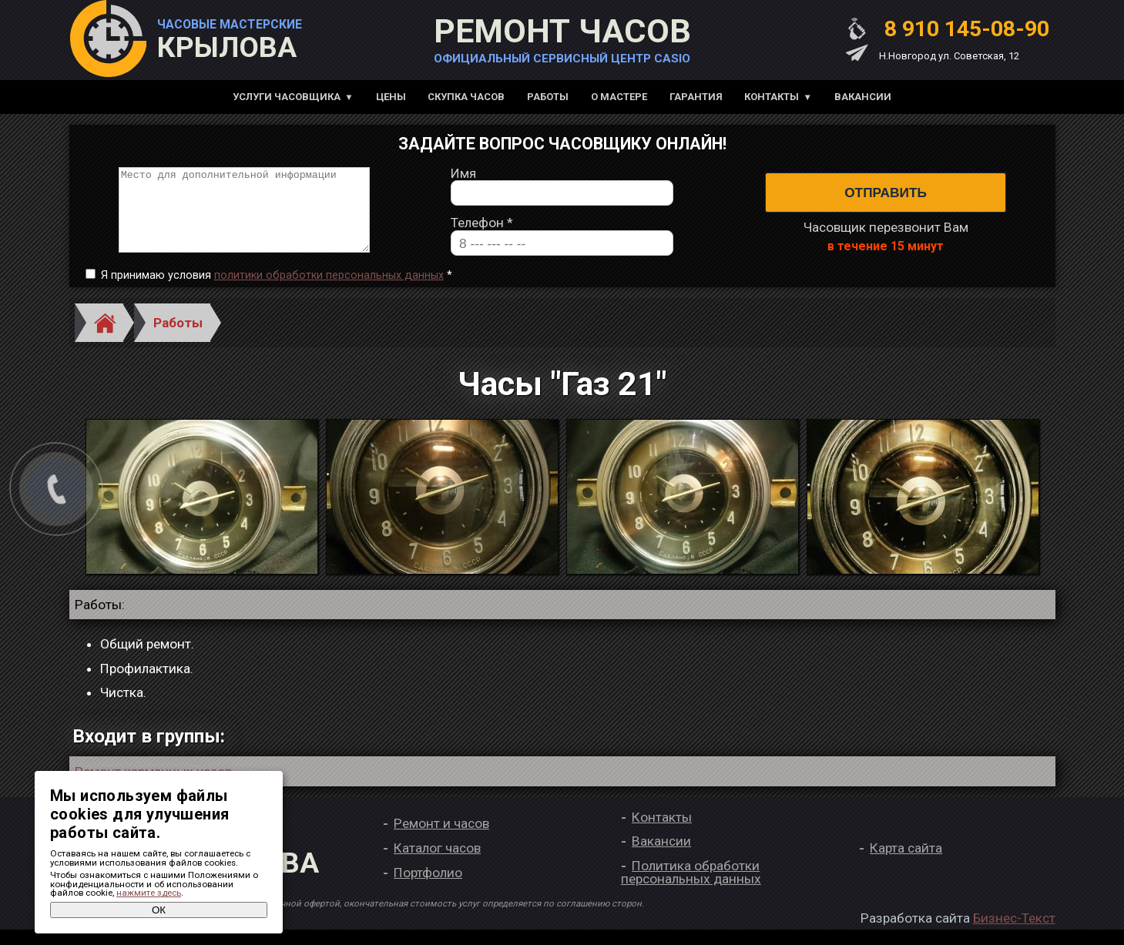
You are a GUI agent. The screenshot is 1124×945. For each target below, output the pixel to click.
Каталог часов (437, 863)
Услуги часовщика (287, 96)
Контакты (771, 96)
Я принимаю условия (276, 291)
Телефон (482, 231)
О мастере (619, 96)
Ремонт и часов (441, 839)
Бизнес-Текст (1014, 934)
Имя (463, 181)
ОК (159, 910)
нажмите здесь (148, 892)
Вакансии (862, 96)
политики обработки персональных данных (329, 290)
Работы (548, 96)
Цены (391, 96)
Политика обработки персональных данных (691, 887)
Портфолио (428, 888)
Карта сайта (906, 863)
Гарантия (696, 96)
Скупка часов (466, 96)
